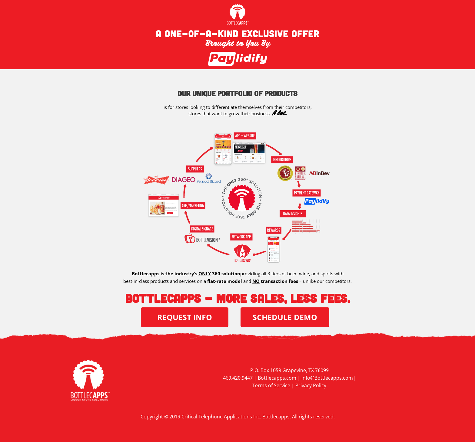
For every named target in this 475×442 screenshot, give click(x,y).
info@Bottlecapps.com (327, 378)
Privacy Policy (310, 385)
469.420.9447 (238, 378)
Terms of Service (271, 385)
